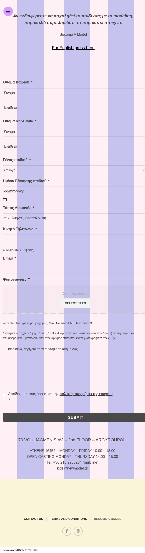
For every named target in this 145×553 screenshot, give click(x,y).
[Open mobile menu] (8, 11)
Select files (75, 303)
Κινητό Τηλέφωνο (20, 229)
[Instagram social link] (78, 531)
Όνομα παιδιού (17, 82)
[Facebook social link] (66, 531)
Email (9, 258)
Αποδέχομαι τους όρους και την (60, 397)
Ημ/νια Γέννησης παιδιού (26, 181)
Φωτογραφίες (16, 279)
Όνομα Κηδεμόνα (19, 121)
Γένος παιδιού (17, 160)
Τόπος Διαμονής (18, 208)
